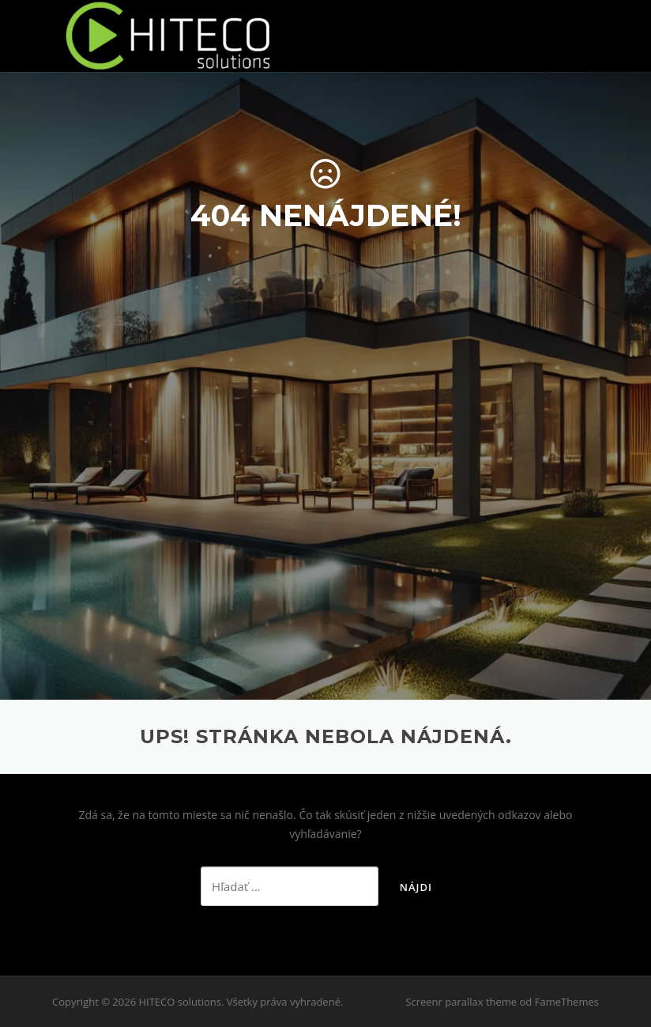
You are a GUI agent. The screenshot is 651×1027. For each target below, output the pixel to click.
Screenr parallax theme (461, 1002)
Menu (585, 33)
